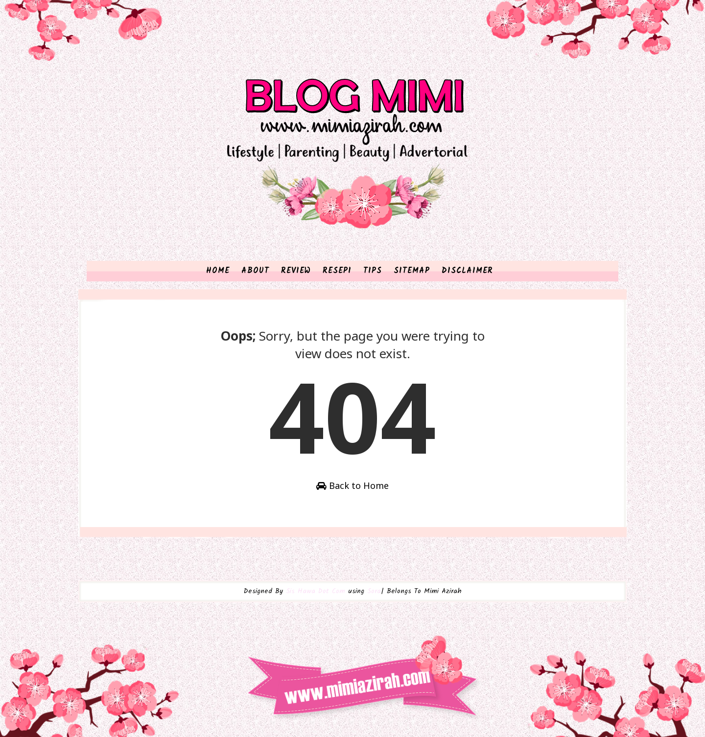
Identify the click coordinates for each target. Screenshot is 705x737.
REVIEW (296, 271)
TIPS (372, 271)
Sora (374, 591)
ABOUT (255, 271)
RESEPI (337, 271)
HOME (218, 271)
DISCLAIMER (467, 271)
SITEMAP (412, 271)
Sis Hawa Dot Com (315, 591)
